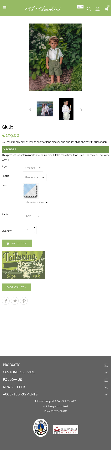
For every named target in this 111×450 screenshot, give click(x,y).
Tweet (14, 300)
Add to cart (17, 243)
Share (5, 300)
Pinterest (24, 300)
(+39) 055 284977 (65, 401)
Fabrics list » (16, 287)
